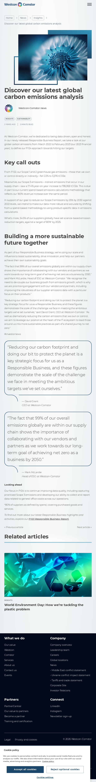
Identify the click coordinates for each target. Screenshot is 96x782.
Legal (7, 739)
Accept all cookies (25, 769)
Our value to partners (16, 711)
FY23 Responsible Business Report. (49, 519)
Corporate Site (58, 685)
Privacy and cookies (26, 739)
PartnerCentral (12, 706)
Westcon (9, 650)
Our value (9, 644)
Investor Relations (60, 690)
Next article (83, 527)
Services (8, 660)
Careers (54, 655)
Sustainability (23, 119)
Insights (38, 17)
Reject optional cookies (65, 769)
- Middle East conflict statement (68, 670)
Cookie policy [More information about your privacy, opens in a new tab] (48, 761)
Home (9, 17)
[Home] (19, 4)
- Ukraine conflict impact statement (70, 675)
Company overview (61, 644)
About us (9, 665)
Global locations (59, 660)
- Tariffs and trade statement (66, 680)
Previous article (14, 527)
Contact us (10, 670)
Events (8, 675)
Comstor (9, 655)
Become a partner (14, 716)
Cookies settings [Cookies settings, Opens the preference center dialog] (45, 777)
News (23, 17)
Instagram (56, 711)
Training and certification (18, 721)
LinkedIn (55, 706)
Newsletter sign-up (61, 716)
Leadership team (59, 650)
